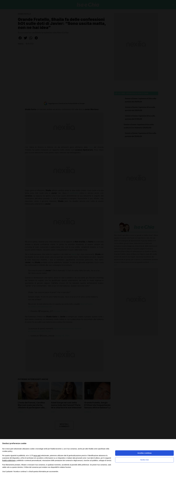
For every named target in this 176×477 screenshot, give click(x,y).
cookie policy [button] (7, 451)
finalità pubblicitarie (9, 460)
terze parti (37, 455)
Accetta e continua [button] (144, 453)
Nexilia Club (144, 460)
